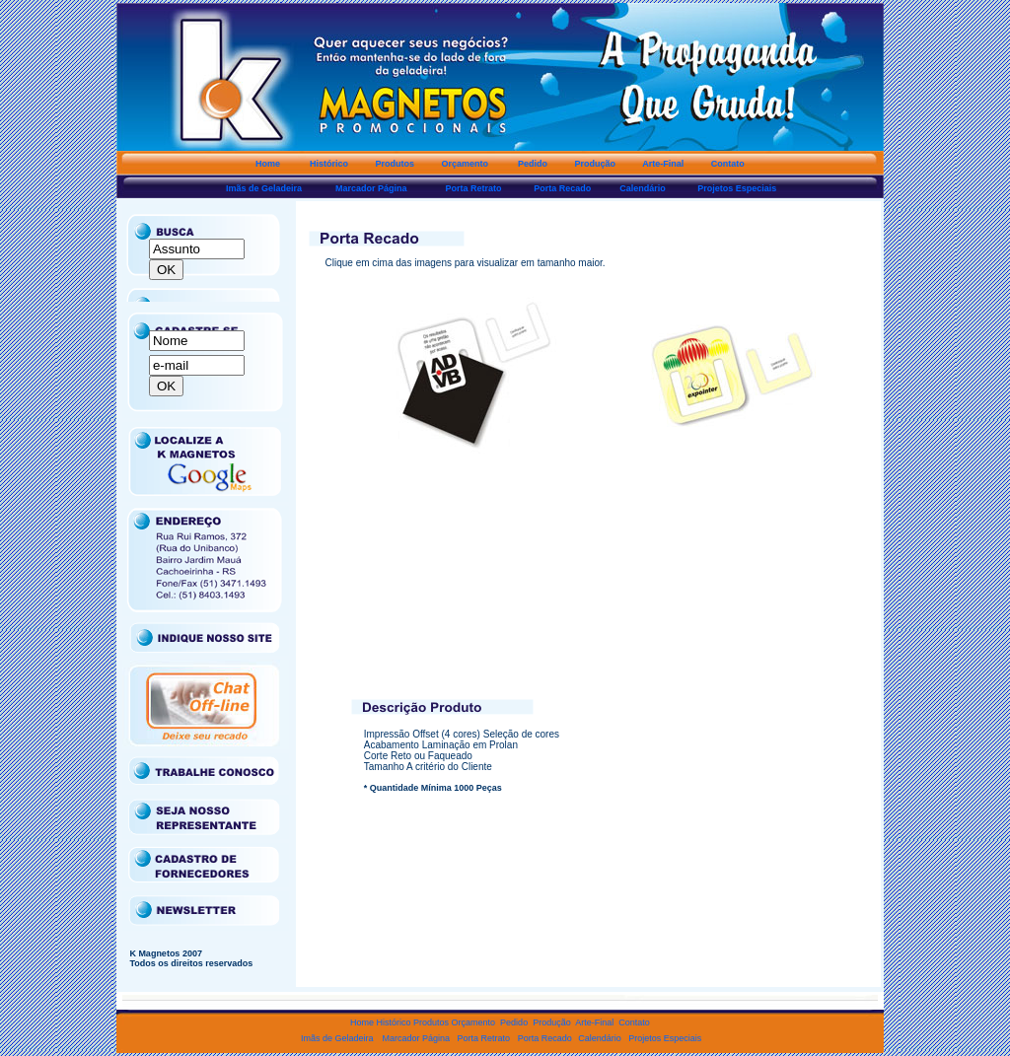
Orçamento (472, 1022)
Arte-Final (595, 1022)
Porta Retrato (488, 1038)
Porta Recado (545, 1038)
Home (363, 1022)
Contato (634, 1022)
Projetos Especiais (661, 1038)
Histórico (394, 1022)
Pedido (511, 1022)
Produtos (430, 1022)
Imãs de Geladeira (336, 1038)
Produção (549, 1022)
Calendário (598, 1038)
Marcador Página (418, 1038)
